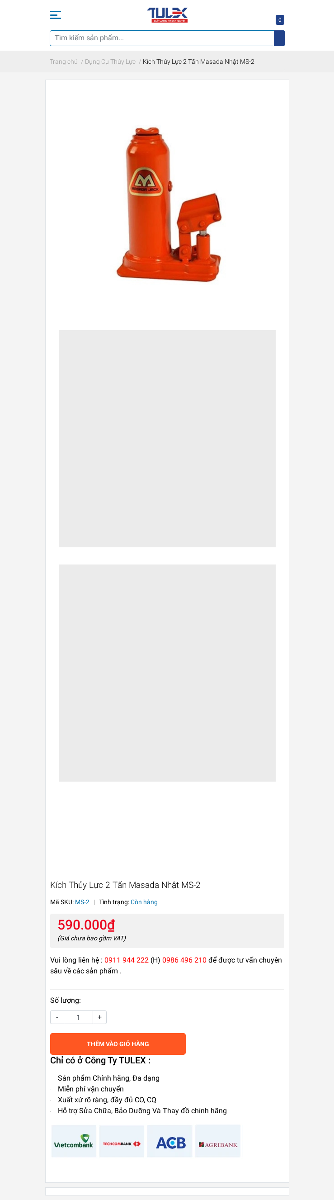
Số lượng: (65, 1000)
